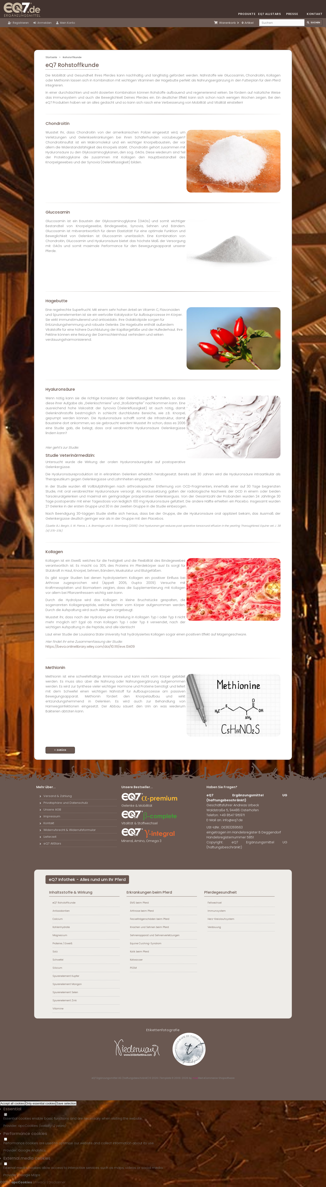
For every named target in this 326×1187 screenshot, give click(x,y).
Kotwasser (136, 959)
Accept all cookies (12, 1103)
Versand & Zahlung (56, 796)
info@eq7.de (233, 820)
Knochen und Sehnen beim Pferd (149, 927)
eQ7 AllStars (50, 843)
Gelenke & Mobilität (149, 804)
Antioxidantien (61, 911)
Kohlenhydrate (61, 927)
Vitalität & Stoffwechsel (149, 821)
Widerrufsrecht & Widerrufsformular (68, 830)
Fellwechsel (215, 902)
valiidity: (46, 1125)
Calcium (58, 919)
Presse (292, 14)
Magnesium (60, 935)
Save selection (66, 1103)
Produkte (246, 14)
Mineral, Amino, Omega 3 (149, 839)
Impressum (50, 816)
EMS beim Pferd (139, 902)
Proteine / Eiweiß (62, 943)
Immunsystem (217, 911)
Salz (55, 951)
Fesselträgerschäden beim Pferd (149, 919)
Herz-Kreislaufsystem (221, 919)
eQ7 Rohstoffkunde (64, 902)
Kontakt (315, 14)
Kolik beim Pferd (139, 951)
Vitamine (58, 1008)
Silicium (57, 968)
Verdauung (214, 927)
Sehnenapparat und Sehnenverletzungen (155, 935)
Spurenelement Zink (65, 1000)
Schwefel (58, 959)
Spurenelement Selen (65, 992)
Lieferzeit (48, 837)
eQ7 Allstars (269, 14)
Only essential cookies (41, 1103)
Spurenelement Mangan (67, 984)
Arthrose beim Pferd (142, 911)
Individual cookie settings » (98, 1103)
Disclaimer (56, 1182)
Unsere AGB (50, 809)
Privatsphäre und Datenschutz (64, 803)
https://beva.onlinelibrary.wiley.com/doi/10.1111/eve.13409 (90, 646)
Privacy (40, 1182)
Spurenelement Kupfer (66, 976)
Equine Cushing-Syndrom (145, 943)
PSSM (133, 968)
